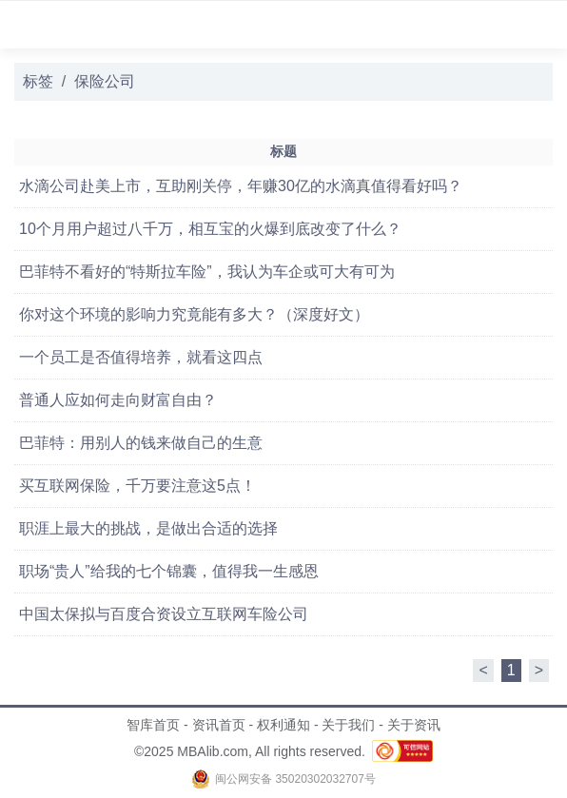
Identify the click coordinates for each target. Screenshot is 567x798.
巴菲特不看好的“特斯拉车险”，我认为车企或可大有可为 (207, 271)
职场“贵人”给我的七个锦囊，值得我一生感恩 (169, 571)
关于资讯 (413, 724)
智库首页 (153, 724)
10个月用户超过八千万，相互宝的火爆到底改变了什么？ (210, 229)
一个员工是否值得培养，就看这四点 (141, 357)
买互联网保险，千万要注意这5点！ (137, 485)
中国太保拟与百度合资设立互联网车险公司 (163, 614)
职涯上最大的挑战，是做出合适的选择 (148, 528)
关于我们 (348, 724)
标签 (38, 81)
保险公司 (104, 81)
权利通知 (283, 724)
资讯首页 (218, 724)
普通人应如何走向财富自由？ (118, 400)
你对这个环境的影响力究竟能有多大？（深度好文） (194, 314)
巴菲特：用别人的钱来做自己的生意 (141, 443)
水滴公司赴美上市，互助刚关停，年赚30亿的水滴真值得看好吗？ (240, 186)
